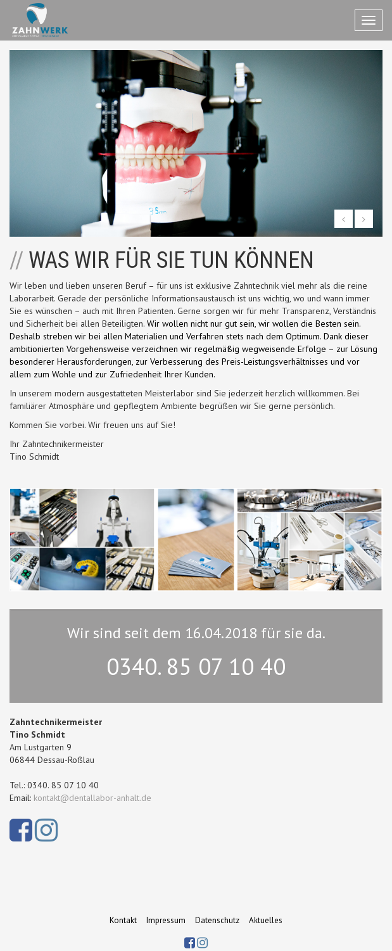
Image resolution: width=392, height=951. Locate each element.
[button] (343, 219)
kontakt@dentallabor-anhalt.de (92, 797)
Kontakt (123, 920)
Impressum (166, 920)
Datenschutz (217, 920)
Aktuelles (265, 920)
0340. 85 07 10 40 (196, 666)
